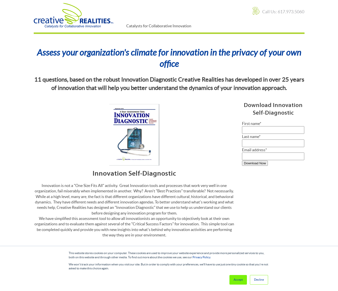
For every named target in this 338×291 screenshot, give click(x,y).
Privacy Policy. (202, 257)
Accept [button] (238, 279)
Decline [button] (259, 279)
